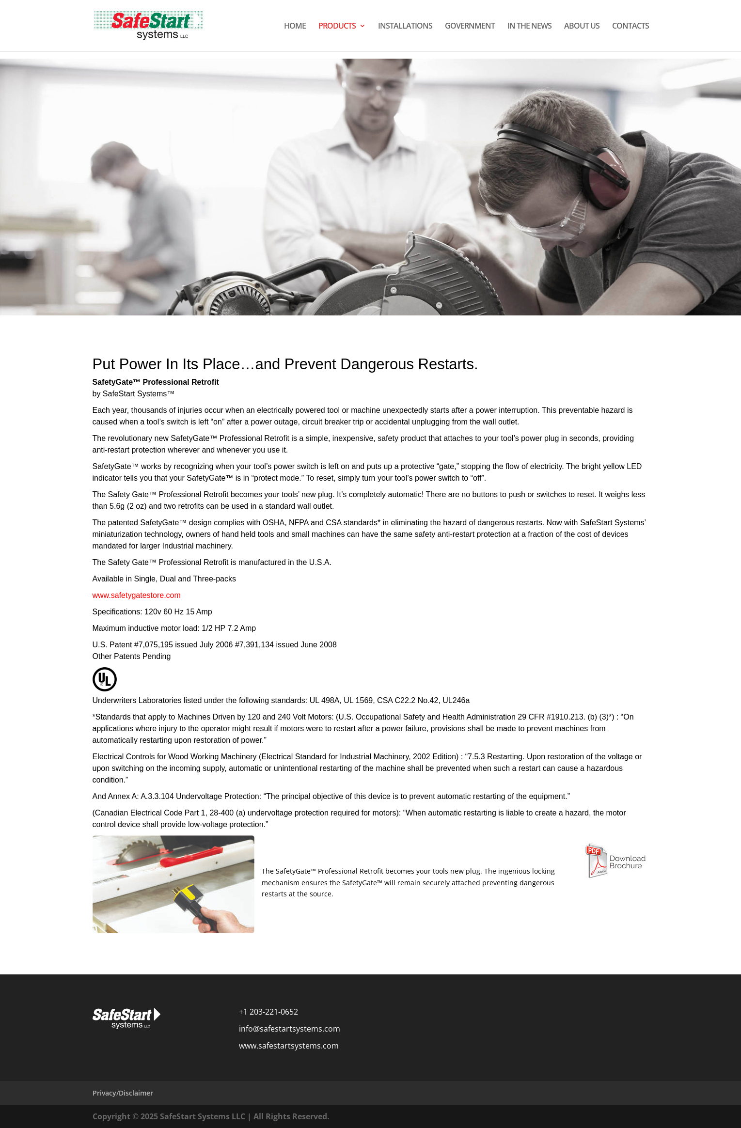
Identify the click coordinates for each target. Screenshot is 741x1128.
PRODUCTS (337, 26)
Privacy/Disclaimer (123, 1092)
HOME (295, 26)
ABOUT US (581, 26)
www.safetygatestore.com (137, 595)
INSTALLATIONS (405, 26)
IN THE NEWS (529, 26)
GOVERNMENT (470, 26)
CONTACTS (630, 26)
